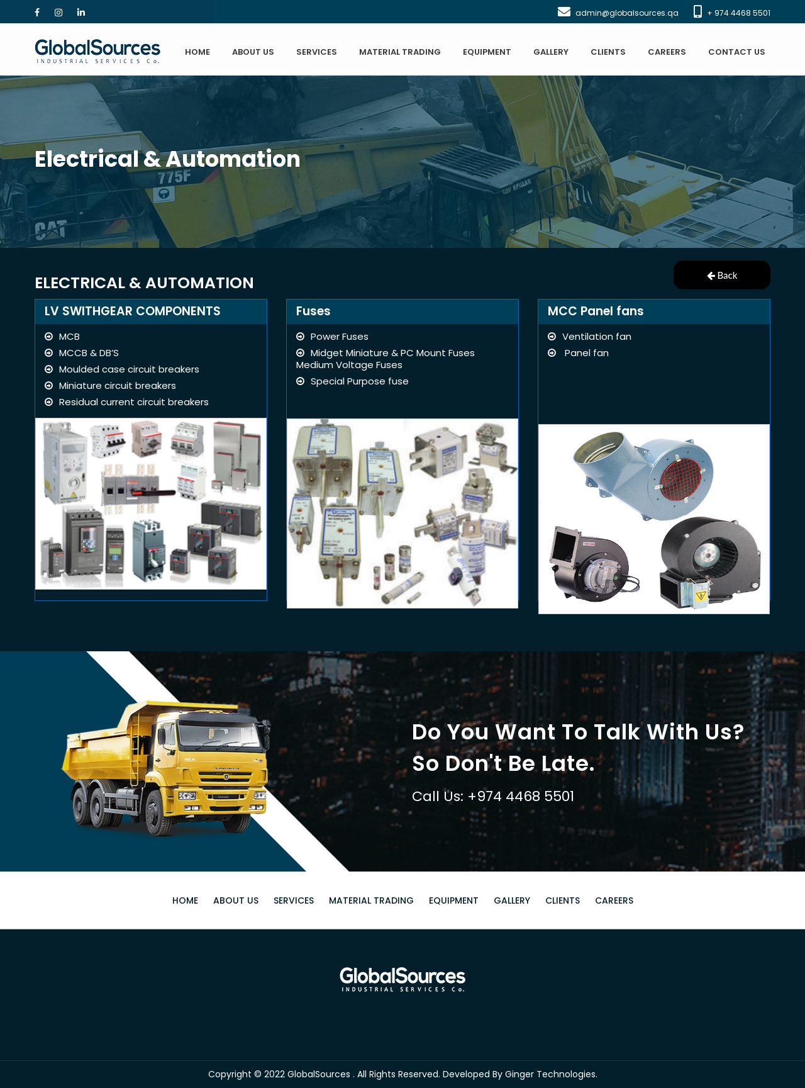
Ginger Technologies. (551, 1074)
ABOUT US (253, 52)
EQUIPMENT (487, 52)
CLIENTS (608, 52)
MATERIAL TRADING (400, 52)
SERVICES (316, 52)
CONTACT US (736, 52)
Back (722, 275)
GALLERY (551, 52)
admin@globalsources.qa (627, 13)
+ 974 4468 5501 (738, 13)
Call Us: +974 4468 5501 (493, 796)
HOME (197, 52)
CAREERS (667, 52)
